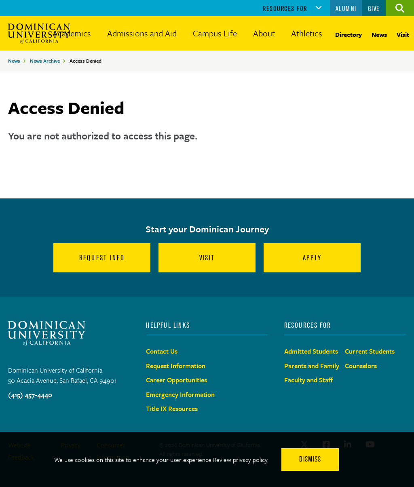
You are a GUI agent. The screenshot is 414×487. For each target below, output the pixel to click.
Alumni (346, 8)
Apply (312, 257)
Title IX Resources (172, 408)
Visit (403, 34)
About (264, 33)
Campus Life (215, 33)
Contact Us (161, 351)
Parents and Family (311, 366)
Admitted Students (311, 351)
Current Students (370, 351)
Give (374, 8)
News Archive (45, 60)
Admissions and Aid (142, 33)
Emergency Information (180, 394)
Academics (72, 33)
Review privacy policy (240, 459)
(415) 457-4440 (30, 395)
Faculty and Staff (308, 380)
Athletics (306, 33)
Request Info (102, 257)
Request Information (175, 366)
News (379, 34)
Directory (348, 34)
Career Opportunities (176, 380)
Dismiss (310, 459)
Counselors (361, 366)
